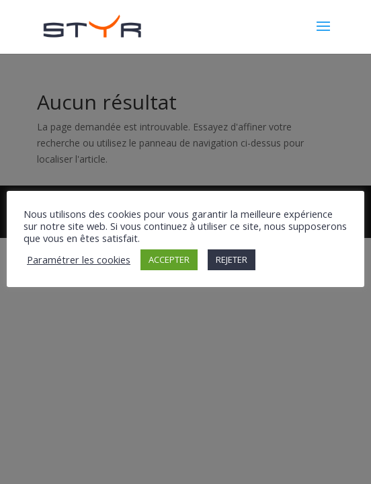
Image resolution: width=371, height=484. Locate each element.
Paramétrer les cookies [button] (78, 259)
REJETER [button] (231, 259)
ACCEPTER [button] (169, 259)
